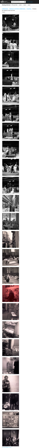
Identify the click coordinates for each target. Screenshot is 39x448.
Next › (7, 447)
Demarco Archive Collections (17, 9)
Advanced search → (30, 1)
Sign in (20, 5)
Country (29, 9)
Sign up (24, 5)
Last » (10, 447)
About (29, 5)
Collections (14, 5)
